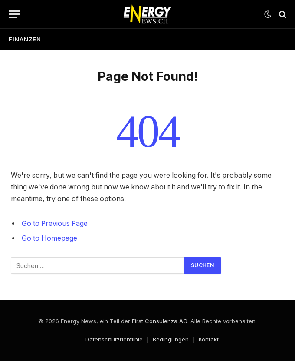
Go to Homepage (49, 238)
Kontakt (209, 339)
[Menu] (14, 14)
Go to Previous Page (55, 223)
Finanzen (25, 39)
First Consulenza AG (159, 321)
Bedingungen (171, 339)
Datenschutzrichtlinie (114, 339)
